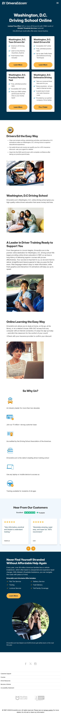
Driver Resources (5, 680)
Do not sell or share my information (33, 712)
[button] (28, 548)
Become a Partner (6, 684)
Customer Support (6, 673)
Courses (3, 677)
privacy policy (48, 710)
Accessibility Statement (7, 688)
